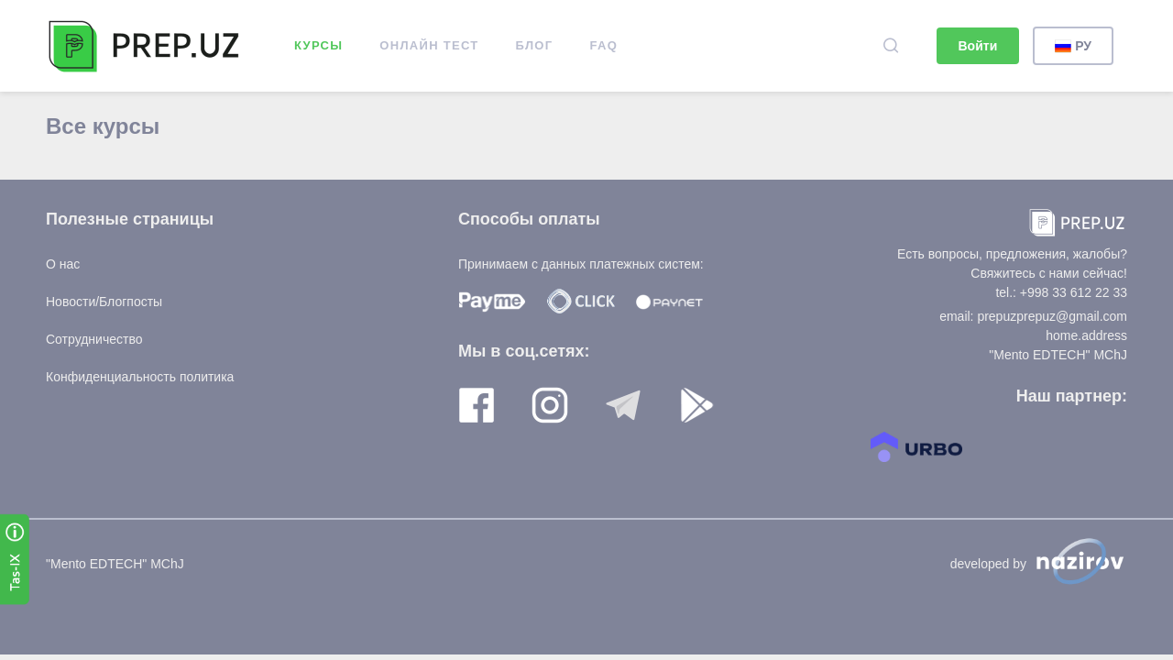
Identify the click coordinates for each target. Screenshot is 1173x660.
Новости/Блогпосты (104, 301)
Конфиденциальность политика (140, 376)
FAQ (603, 45)
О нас (63, 264)
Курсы (318, 45)
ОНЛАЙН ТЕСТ (428, 45)
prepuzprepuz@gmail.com (1052, 316)
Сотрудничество (94, 339)
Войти (978, 45)
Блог (535, 45)
